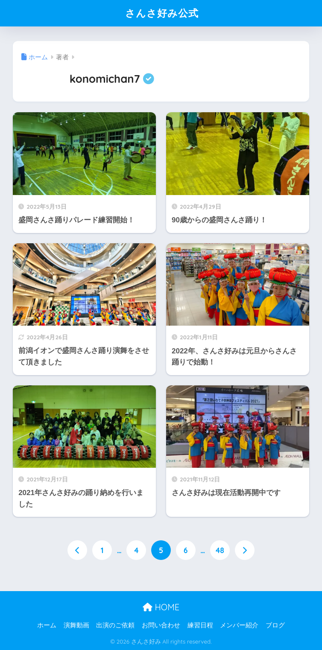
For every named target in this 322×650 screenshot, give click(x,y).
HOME (161, 607)
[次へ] (245, 550)
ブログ (275, 625)
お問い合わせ (161, 625)
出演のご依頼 (115, 625)
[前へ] (77, 550)
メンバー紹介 (239, 625)
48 (220, 550)
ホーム (46, 625)
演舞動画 (76, 625)
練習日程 (200, 625)
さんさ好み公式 (162, 13)
